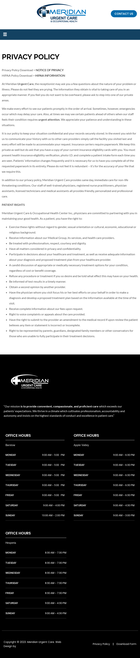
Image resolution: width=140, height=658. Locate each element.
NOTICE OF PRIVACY (50, 70)
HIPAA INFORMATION (50, 75)
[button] (5, 34)
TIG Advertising (26, 646)
